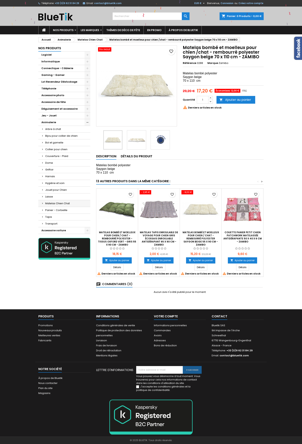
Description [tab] (106, 156)
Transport (51, 223)
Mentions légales (106, 355)
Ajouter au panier (235, 99)
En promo (154, 30)
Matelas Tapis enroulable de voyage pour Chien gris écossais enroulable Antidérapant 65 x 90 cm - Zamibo (159, 238)
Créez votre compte (250, 3)
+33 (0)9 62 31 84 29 (67, 3)
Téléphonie (48, 88)
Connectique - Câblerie (57, 68)
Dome (49, 163)
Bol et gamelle (54, 142)
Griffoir (49, 169)
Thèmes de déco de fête (123, 30)
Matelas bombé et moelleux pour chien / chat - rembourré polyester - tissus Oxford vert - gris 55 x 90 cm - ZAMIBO (117, 238)
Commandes (162, 330)
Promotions (45, 325)
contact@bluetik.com (108, 3)
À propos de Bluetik (183, 30)
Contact (219, 316)
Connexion (227, 3)
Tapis (48, 217)
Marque (212, 63)
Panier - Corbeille (56, 210)
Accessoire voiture (53, 230)
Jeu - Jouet (49, 115)
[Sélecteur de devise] (200, 3)
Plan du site (45, 388)
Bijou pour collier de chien (61, 136)
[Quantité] (202, 100)
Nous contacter (48, 383)
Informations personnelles (170, 325)
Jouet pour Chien (56, 190)
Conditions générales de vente (115, 325)
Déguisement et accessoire (59, 109)
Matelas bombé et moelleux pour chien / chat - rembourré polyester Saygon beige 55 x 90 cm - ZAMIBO (201, 238)
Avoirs (158, 335)
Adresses (160, 340)
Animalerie (48, 122)
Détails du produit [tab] (136, 156)
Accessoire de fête (53, 102)
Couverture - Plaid (56, 156)
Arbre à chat (53, 129)
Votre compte (166, 316)
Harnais (50, 176)
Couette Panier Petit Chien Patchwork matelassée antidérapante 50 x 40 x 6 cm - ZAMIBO (242, 237)
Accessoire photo (52, 95)
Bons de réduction (165, 345)
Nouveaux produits (50, 330)
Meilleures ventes (49, 335)
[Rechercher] (151, 16)
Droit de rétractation (108, 350)
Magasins (44, 393)
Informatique (50, 61)
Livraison (101, 340)
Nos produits (63, 30)
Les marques (90, 30)
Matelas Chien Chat (57, 203)
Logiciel (46, 55)
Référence (189, 63)
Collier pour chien (56, 149)
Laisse (49, 196)
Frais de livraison (106, 345)
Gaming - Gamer (53, 75)
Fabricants (44, 340)
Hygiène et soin (55, 183)
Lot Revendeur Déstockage (59, 82)
